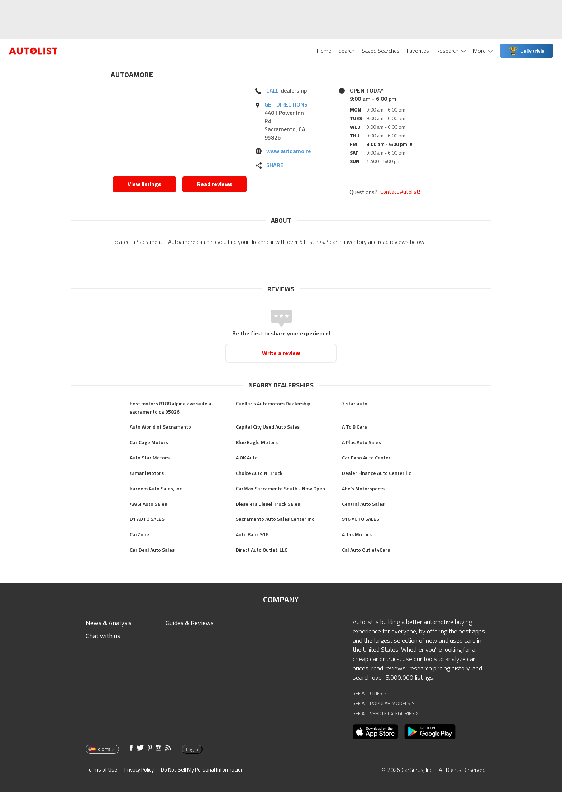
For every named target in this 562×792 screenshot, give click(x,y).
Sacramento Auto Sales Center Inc (275, 519)
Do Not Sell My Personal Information (202, 769)
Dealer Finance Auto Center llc (376, 473)
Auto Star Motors (150, 457)
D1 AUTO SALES (147, 519)
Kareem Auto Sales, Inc (156, 488)
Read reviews (214, 184)
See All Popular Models (383, 703)
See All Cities (369, 693)
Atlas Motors (357, 534)
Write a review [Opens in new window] (281, 353)
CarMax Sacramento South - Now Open (280, 488)
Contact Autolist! (400, 192)
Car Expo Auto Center (366, 457)
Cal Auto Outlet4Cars (366, 549)
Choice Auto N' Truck (259, 473)
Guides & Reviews (190, 623)
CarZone (139, 534)
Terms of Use (101, 769)
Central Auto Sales (363, 504)
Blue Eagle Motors (257, 442)
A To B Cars (354, 426)
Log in (192, 749)
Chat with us (103, 636)
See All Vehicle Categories (385, 713)
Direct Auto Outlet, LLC (261, 549)
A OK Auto (247, 457)
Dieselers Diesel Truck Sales (268, 504)
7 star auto (354, 403)
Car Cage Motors (149, 442)
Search (346, 50)
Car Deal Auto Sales (152, 549)
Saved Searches (381, 50)
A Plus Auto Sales (361, 442)
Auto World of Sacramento (160, 426)
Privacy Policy (139, 769)
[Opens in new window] (180, 129)
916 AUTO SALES (360, 519)
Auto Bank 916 (252, 534)
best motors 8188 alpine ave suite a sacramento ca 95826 (170, 407)
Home (324, 50)
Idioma (102, 749)
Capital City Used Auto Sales (268, 426)
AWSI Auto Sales (148, 504)
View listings (144, 184)
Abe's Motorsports (363, 488)
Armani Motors (147, 473)
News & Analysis (109, 623)
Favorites (418, 50)
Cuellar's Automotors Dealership (273, 403)
